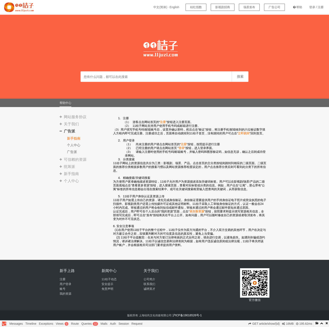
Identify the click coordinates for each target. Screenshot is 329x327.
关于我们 (151, 271)
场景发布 (249, 7)
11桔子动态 (109, 279)
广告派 (72, 152)
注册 (321, 7)
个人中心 (73, 145)
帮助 (297, 7)
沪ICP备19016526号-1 (187, 315)
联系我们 (149, 284)
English (174, 7)
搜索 (240, 76)
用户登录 (65, 284)
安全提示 (107, 284)
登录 (312, 7)
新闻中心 (109, 271)
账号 (62, 288)
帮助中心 (65, 103)
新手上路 (67, 271)
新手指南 (73, 138)
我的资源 (65, 293)
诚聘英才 (149, 288)
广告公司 (274, 7)
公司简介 (149, 279)
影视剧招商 (222, 7)
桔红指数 (196, 7)
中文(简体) (160, 7)
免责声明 (107, 288)
